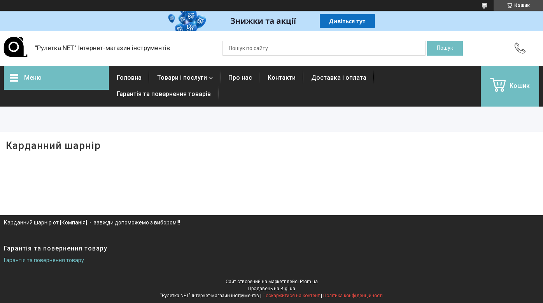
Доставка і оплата (338, 77)
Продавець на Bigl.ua (271, 288)
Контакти (282, 77)
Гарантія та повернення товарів (164, 94)
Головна (129, 77)
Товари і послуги (182, 77)
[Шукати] (445, 48)
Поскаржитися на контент (291, 295)
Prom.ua (309, 281)
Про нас (240, 77)
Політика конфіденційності (353, 295)
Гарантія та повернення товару (44, 260)
